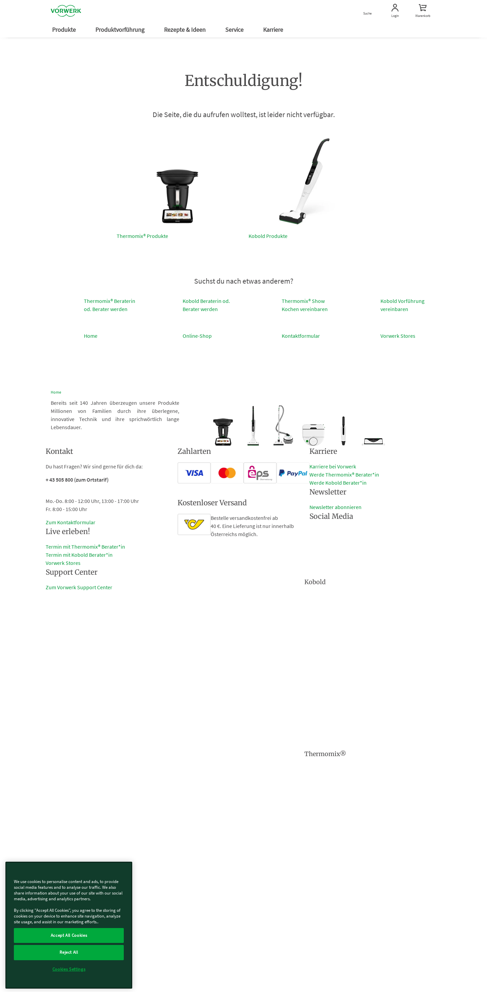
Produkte (64, 30)
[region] (68, 925)
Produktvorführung (120, 30)
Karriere (273, 30)
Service (235, 30)
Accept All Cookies (69, 935)
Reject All (69, 952)
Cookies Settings (69, 969)
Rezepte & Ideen (185, 30)
